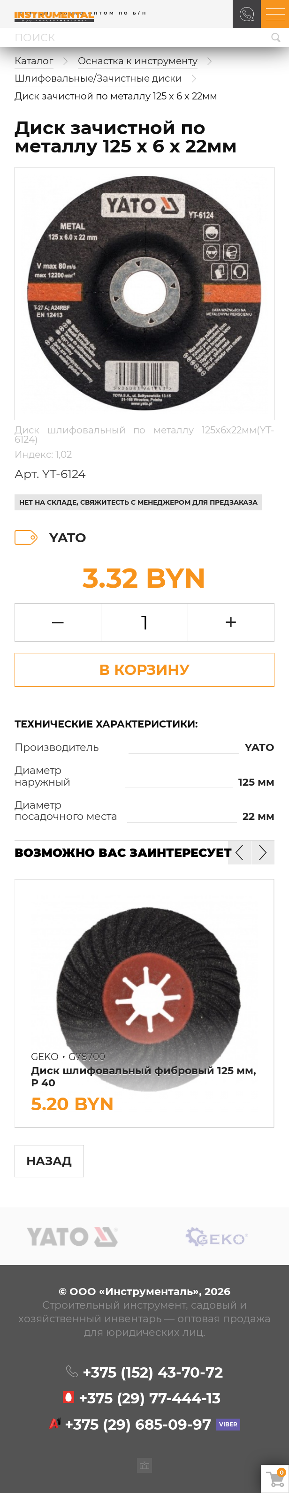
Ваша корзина (281, 1472)
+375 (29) (150, 1398)
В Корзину (144, 670)
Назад (49, 1161)
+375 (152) (153, 1372)
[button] (262, 852)
